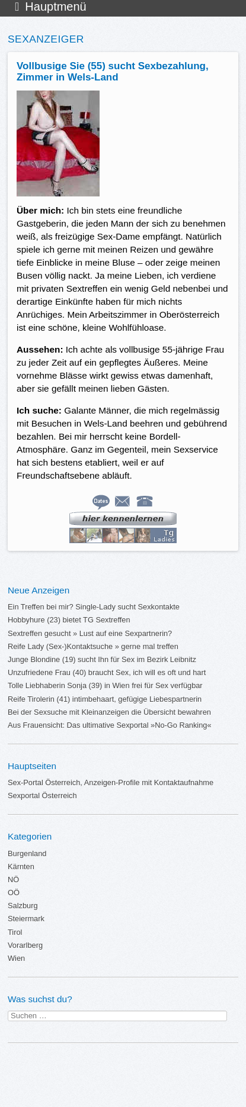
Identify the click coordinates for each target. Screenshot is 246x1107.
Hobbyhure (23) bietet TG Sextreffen (69, 619)
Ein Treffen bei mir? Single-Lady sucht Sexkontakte (94, 606)
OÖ (14, 892)
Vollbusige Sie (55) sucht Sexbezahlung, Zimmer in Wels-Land (113, 71)
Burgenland (27, 853)
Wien (16, 958)
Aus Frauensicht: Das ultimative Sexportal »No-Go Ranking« (110, 725)
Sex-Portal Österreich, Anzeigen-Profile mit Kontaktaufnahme (110, 782)
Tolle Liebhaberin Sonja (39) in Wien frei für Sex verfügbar (105, 685)
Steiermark (26, 918)
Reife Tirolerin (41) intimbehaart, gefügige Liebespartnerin (105, 699)
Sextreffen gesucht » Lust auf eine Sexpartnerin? (90, 633)
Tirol (15, 932)
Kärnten (21, 866)
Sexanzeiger (46, 39)
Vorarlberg (25, 945)
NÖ (13, 879)
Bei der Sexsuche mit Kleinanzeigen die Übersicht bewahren (109, 712)
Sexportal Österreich (42, 795)
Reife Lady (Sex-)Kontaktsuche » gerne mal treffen (93, 646)
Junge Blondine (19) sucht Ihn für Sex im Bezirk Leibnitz (102, 659)
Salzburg (23, 905)
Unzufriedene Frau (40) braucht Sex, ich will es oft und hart (107, 672)
